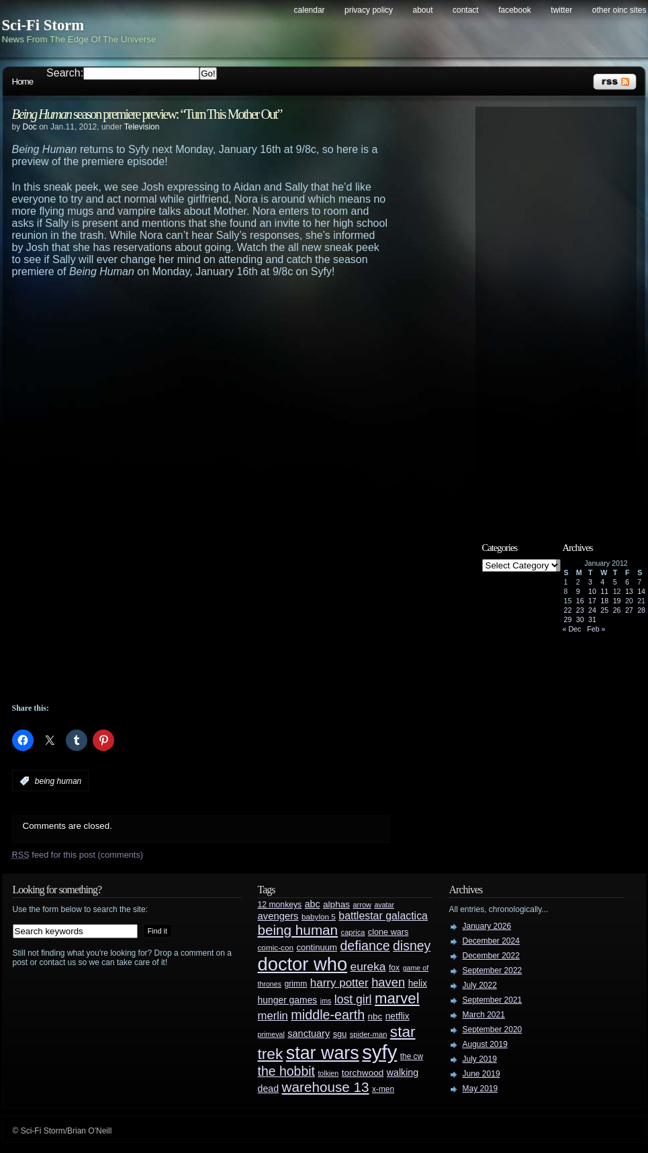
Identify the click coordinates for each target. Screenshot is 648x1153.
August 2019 (485, 1044)
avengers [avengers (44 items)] (278, 916)
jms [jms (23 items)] (326, 1001)
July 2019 (480, 1059)
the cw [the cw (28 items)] (411, 1056)
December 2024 (491, 941)
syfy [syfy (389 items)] (379, 1052)
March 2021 (484, 1014)
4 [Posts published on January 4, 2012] (602, 582)
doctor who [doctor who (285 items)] (303, 964)
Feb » (596, 629)
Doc (30, 127)
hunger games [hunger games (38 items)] (288, 1000)
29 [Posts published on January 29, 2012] (568, 619)
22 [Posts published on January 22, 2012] (568, 610)
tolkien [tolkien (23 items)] (328, 1073)
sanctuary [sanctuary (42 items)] (308, 1033)
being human (58, 781)
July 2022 (480, 985)
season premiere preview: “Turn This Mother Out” (147, 114)
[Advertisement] (227, 315)
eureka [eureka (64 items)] (368, 966)
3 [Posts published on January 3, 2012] (590, 582)
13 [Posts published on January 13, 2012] (629, 591)
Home (23, 82)
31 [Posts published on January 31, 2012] (592, 619)
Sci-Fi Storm (43, 25)
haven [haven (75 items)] (388, 982)
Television (142, 127)
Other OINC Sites (619, 10)
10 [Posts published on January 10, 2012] (592, 591)
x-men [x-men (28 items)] (383, 1089)
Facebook (514, 10)
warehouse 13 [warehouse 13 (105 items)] (325, 1087)
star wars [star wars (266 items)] (322, 1053)
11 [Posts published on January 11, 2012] (604, 591)
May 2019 (480, 1088)
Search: (64, 73)
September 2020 (492, 1029)
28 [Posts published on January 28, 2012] (641, 610)
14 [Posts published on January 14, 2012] (641, 591)
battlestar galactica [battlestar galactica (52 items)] (383, 915)
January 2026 (487, 926)
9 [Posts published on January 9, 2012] (578, 591)
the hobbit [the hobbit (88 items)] (286, 1071)
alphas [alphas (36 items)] (336, 904)
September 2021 (492, 1000)
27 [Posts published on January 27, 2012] (629, 610)
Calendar (309, 10)
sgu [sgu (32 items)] (340, 1034)
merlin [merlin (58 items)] (273, 1015)
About (423, 10)
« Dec (572, 629)
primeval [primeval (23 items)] (271, 1034)
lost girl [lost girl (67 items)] (353, 999)
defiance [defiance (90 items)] (364, 945)
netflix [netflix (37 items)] (397, 1016)
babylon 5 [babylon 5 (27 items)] (319, 916)
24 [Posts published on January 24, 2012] (592, 610)
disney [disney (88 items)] (411, 945)
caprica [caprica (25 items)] (353, 932)
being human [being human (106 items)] (298, 930)
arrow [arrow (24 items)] (362, 905)
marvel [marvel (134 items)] (397, 998)
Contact (466, 10)
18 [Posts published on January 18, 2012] (604, 601)
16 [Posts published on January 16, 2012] (580, 601)
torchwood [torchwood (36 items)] (363, 1073)
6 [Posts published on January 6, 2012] (627, 582)
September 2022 (492, 970)
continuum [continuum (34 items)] (316, 947)
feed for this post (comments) (78, 855)
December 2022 (491, 955)
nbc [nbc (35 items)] (375, 1016)
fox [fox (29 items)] (394, 967)
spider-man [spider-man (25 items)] (368, 1034)
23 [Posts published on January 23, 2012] (580, 610)
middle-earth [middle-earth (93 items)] (328, 1014)
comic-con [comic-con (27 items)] (275, 947)
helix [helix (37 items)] (417, 984)
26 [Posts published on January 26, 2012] (617, 610)
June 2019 (481, 1074)
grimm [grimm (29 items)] (296, 984)
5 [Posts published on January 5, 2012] (615, 582)
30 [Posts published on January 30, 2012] (580, 619)
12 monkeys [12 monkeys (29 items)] (280, 904)
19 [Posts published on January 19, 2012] (617, 601)
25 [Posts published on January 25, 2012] (604, 610)
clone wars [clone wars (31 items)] (388, 932)
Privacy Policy (368, 10)
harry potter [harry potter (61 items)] (339, 982)
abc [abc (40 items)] (312, 904)
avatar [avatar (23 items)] (384, 905)
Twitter (561, 10)
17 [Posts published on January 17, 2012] (592, 601)
